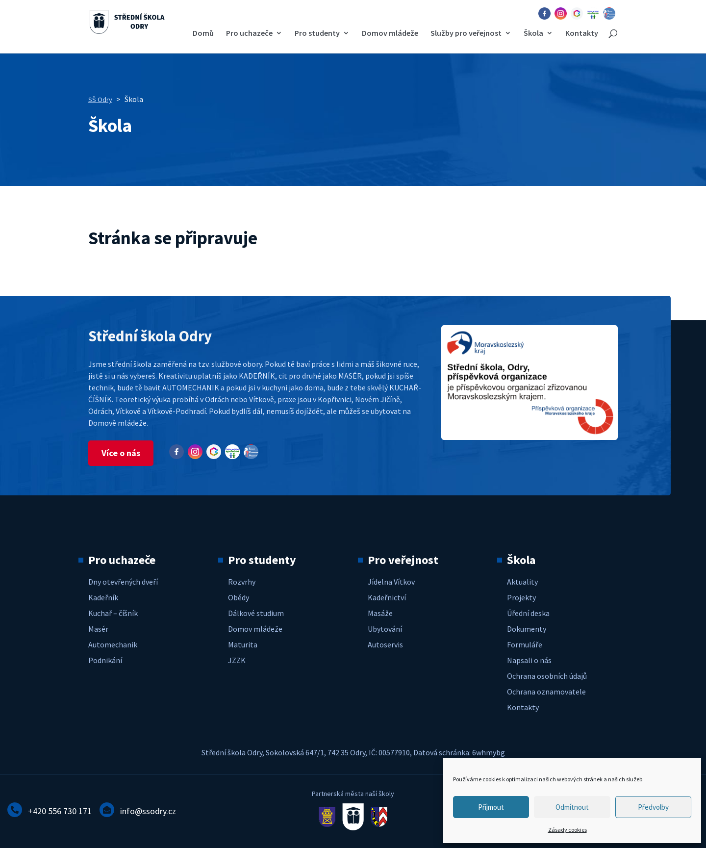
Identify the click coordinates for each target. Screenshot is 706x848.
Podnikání (105, 660)
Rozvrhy (241, 582)
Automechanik (112, 644)
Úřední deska (528, 613)
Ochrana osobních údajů (547, 676)
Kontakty (581, 33)
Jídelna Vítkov (391, 582)
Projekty (521, 597)
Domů (203, 33)
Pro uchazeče (249, 33)
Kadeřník (103, 597)
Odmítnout (572, 807)
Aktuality (522, 582)
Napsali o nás (529, 660)
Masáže (380, 613)
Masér (98, 629)
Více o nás (120, 453)
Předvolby (653, 807)
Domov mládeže (390, 33)
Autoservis (385, 644)
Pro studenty (317, 33)
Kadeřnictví (387, 597)
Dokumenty (526, 629)
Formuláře (524, 644)
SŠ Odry (100, 99)
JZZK (237, 660)
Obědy (238, 597)
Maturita (242, 644)
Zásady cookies (567, 829)
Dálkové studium (256, 613)
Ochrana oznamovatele (546, 691)
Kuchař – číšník (113, 613)
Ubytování (385, 629)
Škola (533, 33)
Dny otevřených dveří (123, 582)
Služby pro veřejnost (466, 33)
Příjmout (491, 807)
